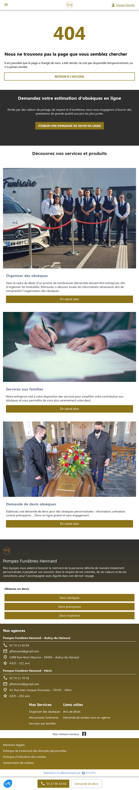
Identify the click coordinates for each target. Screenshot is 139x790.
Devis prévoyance (69, 606)
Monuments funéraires (43, 717)
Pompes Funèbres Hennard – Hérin (27, 670)
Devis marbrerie (69, 615)
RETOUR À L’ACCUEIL (69, 76)
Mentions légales (14, 745)
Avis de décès (72, 711)
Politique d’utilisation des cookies (24, 757)
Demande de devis (86, 784)
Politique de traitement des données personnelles (35, 751)
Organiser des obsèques (44, 711)
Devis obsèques (69, 598)
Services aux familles (42, 723)
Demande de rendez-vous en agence (86, 717)
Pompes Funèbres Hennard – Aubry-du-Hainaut (36, 638)
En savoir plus (69, 299)
